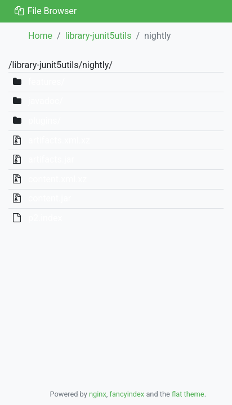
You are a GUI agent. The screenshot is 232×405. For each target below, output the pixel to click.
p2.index (45, 218)
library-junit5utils (98, 35)
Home (40, 35)
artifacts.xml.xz (59, 140)
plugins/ (44, 120)
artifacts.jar (51, 159)
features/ (46, 81)
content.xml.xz (57, 179)
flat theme (188, 394)
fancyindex (126, 394)
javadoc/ (45, 101)
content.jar (49, 198)
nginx (97, 394)
